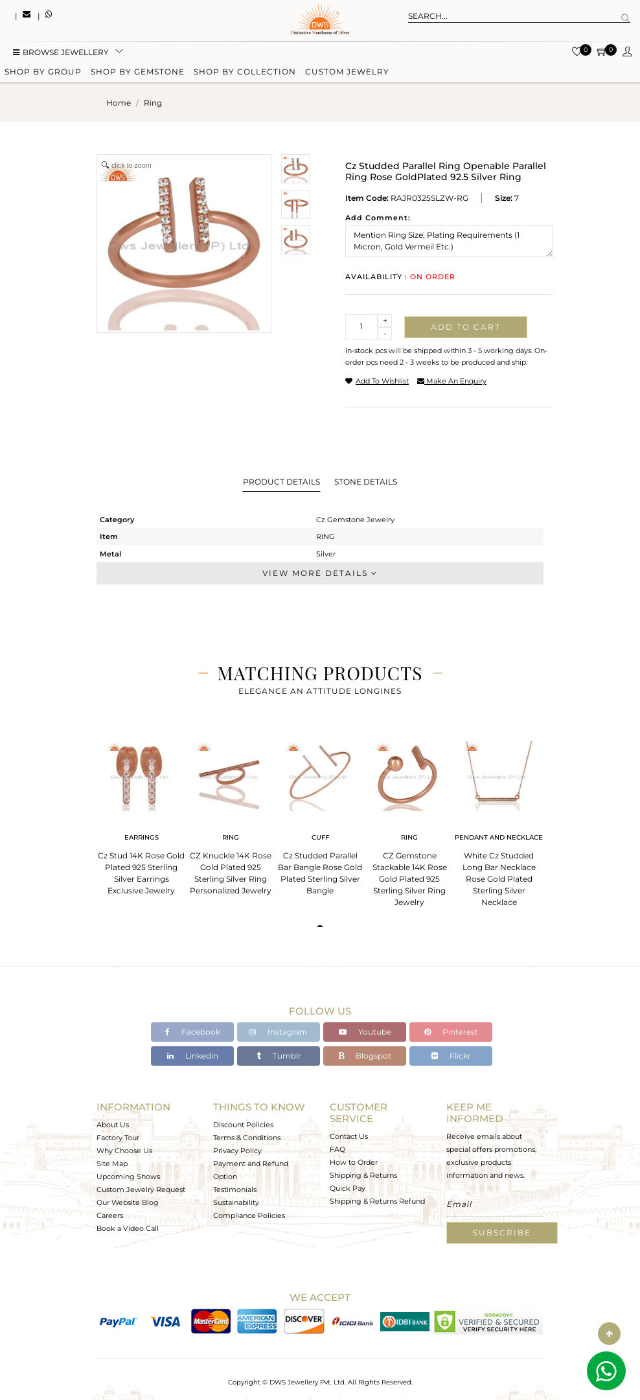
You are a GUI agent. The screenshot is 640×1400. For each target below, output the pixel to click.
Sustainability (236, 1202)
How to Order (354, 1162)
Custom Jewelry (347, 73)
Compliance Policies (249, 1215)
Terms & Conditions (246, 1137)
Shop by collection (245, 73)
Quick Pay (347, 1188)
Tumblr (279, 1056)
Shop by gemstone (138, 73)
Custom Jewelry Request (141, 1189)
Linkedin (192, 1056)
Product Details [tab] (281, 482)
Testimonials (235, 1189)
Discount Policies (243, 1124)
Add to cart (466, 327)
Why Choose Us (124, 1150)
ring (153, 103)
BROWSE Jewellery (61, 53)
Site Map (112, 1163)
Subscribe (502, 1232)
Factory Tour (118, 1137)
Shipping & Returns (363, 1175)
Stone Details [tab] (365, 482)
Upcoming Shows (128, 1176)
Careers (110, 1215)
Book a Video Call (128, 1228)
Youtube (365, 1032)
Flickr (451, 1056)
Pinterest (451, 1032)
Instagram (278, 1032)
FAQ (337, 1149)
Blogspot (364, 1056)
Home (118, 103)
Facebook (192, 1032)
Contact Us (349, 1136)
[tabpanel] (141, 814)
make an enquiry (451, 380)
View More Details (320, 573)
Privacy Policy (237, 1150)
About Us (113, 1124)
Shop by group (43, 73)
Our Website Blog (128, 1202)
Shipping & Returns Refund (377, 1201)
